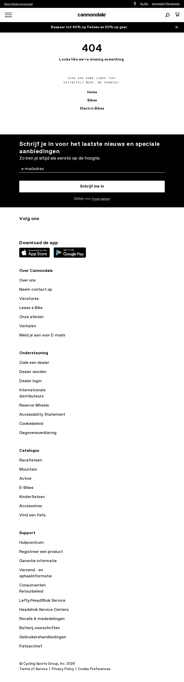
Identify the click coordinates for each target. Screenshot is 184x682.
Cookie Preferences (94, 669)
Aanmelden (158, 4)
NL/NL (144, 4)
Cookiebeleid (31, 423)
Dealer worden (32, 372)
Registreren (173, 4)
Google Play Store (70, 252)
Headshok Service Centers (44, 609)
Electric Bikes (92, 108)
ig (22, 228)
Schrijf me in (92, 186)
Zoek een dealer (34, 362)
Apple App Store (34, 252)
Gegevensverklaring (38, 433)
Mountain (28, 469)
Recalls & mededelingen (42, 619)
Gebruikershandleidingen (42, 637)
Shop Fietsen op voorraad (18, 4)
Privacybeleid (101, 199)
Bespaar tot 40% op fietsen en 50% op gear (89, 27)
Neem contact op (35, 289)
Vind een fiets (32, 515)
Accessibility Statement (42, 414)
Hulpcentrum (31, 542)
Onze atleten (31, 317)
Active (25, 478)
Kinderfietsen (32, 497)
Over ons (27, 280)
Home (92, 92)
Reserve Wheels (34, 405)
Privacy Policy (62, 669)
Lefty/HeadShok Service (42, 600)
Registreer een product (41, 551)
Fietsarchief (30, 646)
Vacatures (29, 298)
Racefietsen (30, 460)
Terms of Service (33, 669)
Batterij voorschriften (39, 628)
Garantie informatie (38, 561)
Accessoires (30, 506)
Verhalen (27, 326)
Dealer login (30, 381)
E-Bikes (26, 487)
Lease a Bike (31, 308)
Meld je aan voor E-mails (42, 335)
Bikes (92, 100)
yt (56, 228)
